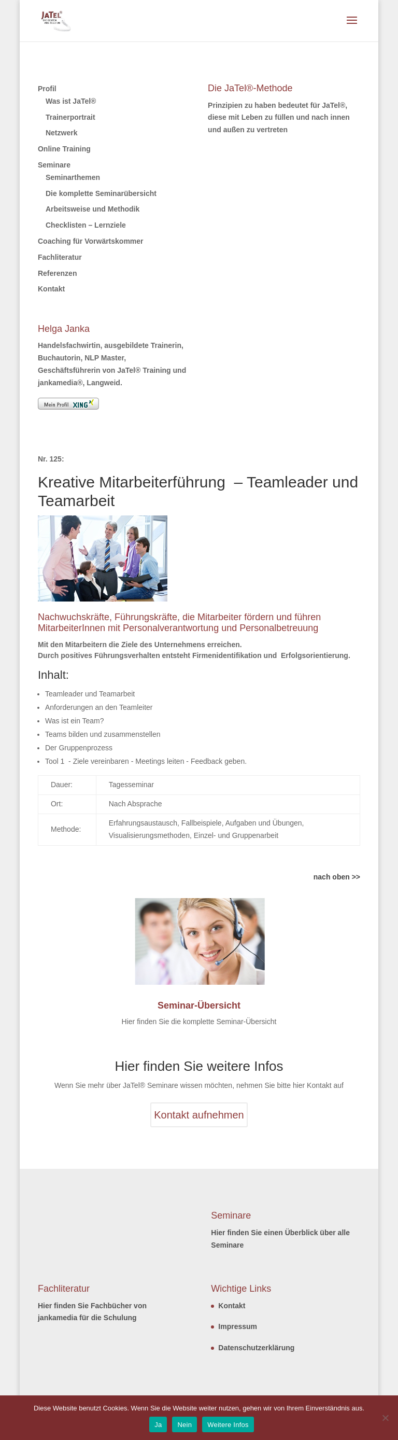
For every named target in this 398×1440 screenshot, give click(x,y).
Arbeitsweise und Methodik (92, 209)
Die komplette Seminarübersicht (101, 193)
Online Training (64, 149)
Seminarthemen (73, 177)
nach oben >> (337, 877)
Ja (158, 1425)
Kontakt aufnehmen (199, 1115)
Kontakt (51, 289)
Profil (47, 89)
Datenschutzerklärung (256, 1348)
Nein (184, 1425)
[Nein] (385, 1418)
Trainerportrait (70, 117)
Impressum (237, 1326)
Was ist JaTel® (71, 101)
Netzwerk (61, 133)
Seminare (54, 165)
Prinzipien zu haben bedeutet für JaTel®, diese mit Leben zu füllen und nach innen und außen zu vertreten (279, 117)
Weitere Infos (228, 1425)
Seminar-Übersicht (199, 1005)
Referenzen (57, 273)
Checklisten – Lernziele (86, 225)
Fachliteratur (60, 257)
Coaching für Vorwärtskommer (91, 241)
